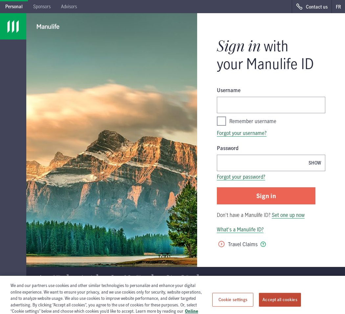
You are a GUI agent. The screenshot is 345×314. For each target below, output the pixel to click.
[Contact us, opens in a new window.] (312, 6)
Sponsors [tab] (42, 6)
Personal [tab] (14, 6)
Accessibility (54, 277)
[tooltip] (263, 244)
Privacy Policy (183, 277)
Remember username (246, 121)
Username (229, 90)
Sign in (266, 196)
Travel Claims (238, 244)
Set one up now (288, 215)
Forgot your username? (241, 133)
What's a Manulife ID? (240, 229)
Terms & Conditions (132, 277)
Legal (90, 277)
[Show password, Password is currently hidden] (315, 162)
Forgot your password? (241, 176)
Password (228, 148)
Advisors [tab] (69, 6)
